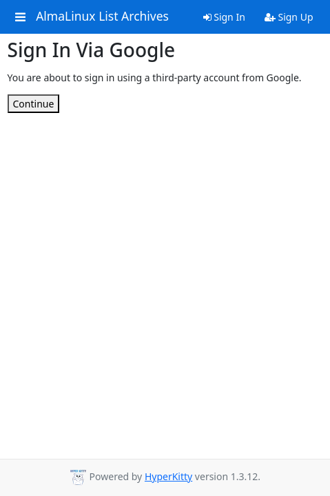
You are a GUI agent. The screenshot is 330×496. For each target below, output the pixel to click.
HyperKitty (168, 476)
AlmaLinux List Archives (102, 16)
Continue (33, 103)
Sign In (224, 16)
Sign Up (289, 16)
